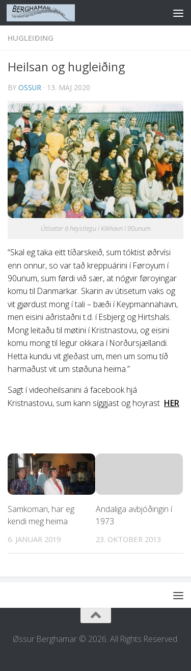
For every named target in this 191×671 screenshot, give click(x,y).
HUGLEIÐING (30, 38)
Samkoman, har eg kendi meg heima (41, 515)
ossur (29, 87)
